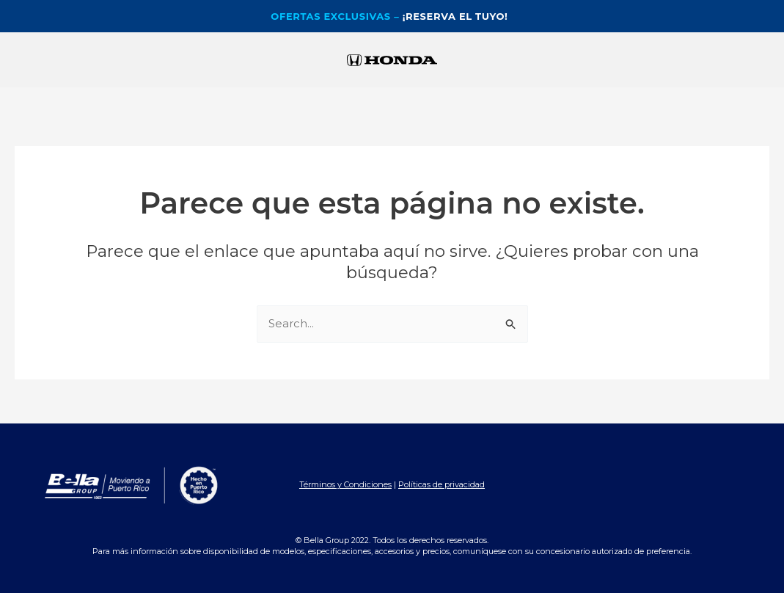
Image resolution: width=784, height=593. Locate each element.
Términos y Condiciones (345, 484)
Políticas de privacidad (441, 484)
